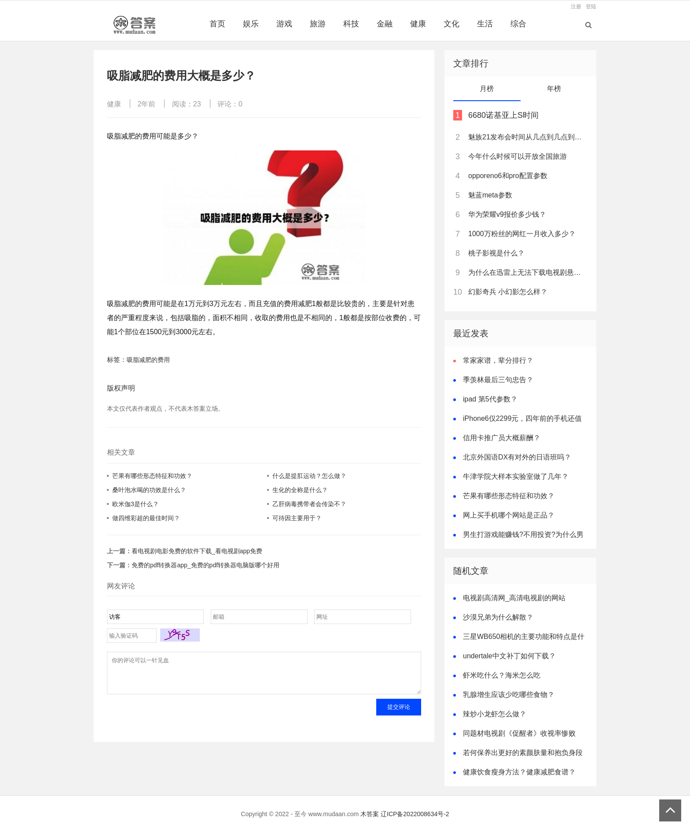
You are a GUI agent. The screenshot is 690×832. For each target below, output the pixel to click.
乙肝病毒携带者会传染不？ (309, 503)
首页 (217, 23)
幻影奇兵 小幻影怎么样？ (507, 292)
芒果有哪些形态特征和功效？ (152, 475)
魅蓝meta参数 (490, 195)
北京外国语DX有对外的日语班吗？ (517, 457)
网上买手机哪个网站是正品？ (508, 515)
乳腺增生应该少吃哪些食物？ (508, 694)
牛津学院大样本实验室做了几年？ (516, 476)
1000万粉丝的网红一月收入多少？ (522, 233)
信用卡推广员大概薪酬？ (501, 438)
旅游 (318, 23)
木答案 (369, 813)
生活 (485, 23)
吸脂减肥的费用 (148, 359)
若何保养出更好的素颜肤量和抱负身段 (523, 752)
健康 (418, 23)
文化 (451, 23)
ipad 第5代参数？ (490, 399)
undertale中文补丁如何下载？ (509, 656)
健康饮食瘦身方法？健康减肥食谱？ (519, 772)
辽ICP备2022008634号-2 (415, 813)
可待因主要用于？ (297, 518)
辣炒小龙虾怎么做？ (494, 714)
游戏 (284, 23)
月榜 (487, 88)
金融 (385, 23)
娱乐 (251, 23)
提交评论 (398, 713)
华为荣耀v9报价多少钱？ (507, 214)
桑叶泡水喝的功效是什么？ (149, 489)
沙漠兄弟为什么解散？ (498, 617)
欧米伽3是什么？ (135, 503)
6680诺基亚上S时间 (503, 115)
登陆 (591, 7)
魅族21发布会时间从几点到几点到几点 (527, 137)
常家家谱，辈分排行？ (498, 360)
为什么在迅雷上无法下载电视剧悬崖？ (527, 272)
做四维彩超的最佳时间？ (146, 518)
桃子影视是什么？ (496, 253)
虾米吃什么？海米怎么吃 (501, 675)
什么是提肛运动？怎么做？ (309, 475)
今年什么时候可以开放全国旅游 (517, 156)
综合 (518, 23)
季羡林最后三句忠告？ (498, 379)
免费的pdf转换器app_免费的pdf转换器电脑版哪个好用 (205, 565)
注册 (576, 7)
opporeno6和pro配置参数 (507, 175)
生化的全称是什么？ (300, 489)
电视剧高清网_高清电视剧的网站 (514, 598)
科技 (351, 23)
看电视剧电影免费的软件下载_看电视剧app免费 (197, 551)
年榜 (554, 88)
